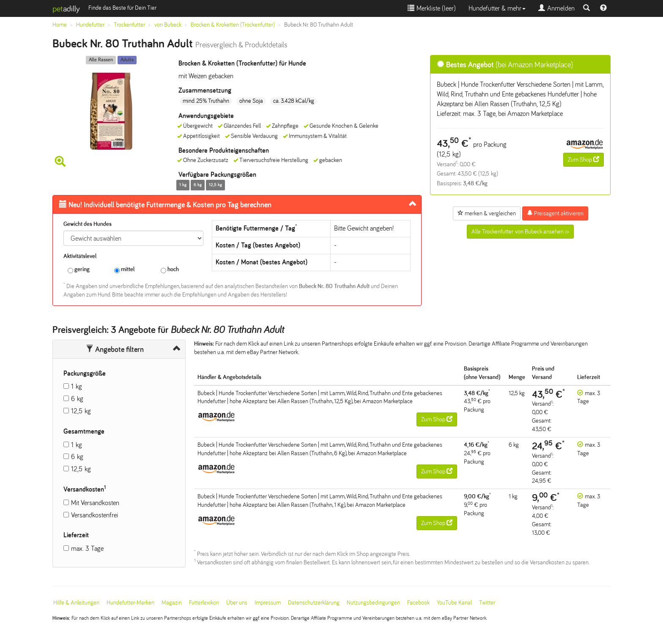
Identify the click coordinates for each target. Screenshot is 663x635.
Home (59, 25)
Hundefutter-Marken (130, 602)
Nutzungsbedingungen (373, 602)
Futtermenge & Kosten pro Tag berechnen (165, 205)
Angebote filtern (115, 349)
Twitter (487, 602)
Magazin (172, 602)
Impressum (268, 602)
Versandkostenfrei (94, 515)
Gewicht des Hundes (87, 224)
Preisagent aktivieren (555, 213)
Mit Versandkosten (95, 502)
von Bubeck (167, 25)
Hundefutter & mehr (497, 8)
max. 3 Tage (87, 548)
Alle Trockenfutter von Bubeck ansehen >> (520, 231)
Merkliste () (432, 8)
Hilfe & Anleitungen (76, 602)
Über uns (236, 602)
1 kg (76, 386)
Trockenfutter (129, 25)
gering (79, 269)
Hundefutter (90, 25)
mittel (124, 269)
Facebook (418, 602)
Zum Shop (583, 159)
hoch (170, 269)
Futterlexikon (204, 602)
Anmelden (556, 8)
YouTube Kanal (454, 602)
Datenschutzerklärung (314, 602)
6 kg (77, 398)
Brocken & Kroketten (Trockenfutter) (233, 25)
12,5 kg (81, 411)
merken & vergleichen (487, 213)
